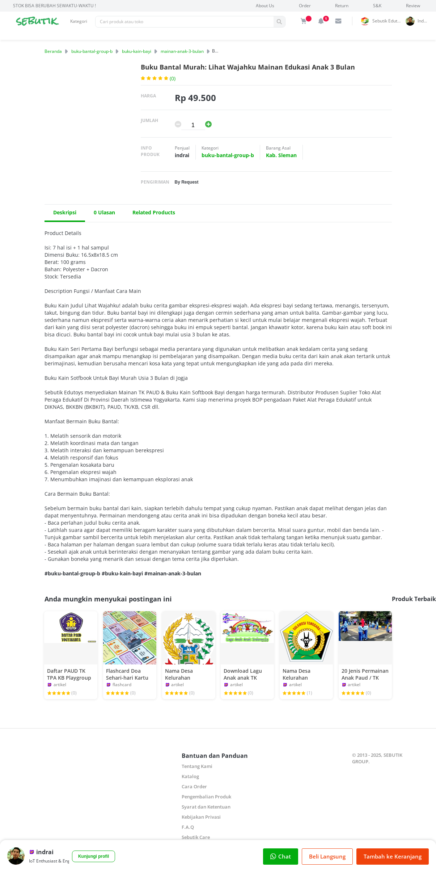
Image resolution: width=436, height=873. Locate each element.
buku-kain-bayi (136, 51)
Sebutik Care (196, 837)
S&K (377, 6)
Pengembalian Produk (206, 796)
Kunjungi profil (93, 856)
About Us (265, 6)
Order (305, 6)
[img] (303, 21)
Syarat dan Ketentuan (206, 806)
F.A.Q (188, 827)
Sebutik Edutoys (387, 21)
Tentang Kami (197, 766)
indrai (423, 21)
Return (341, 6)
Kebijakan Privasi (201, 817)
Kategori (78, 21)
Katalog (190, 776)
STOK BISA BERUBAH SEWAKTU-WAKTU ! (54, 6)
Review (413, 6)
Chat (280, 856)
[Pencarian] (185, 22)
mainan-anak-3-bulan (182, 51)
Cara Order (194, 786)
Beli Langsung (327, 856)
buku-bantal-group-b (92, 51)
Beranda (53, 51)
